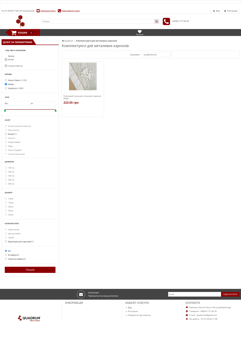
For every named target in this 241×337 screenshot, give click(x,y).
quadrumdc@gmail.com (207, 315)
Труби (9, 237)
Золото (10, 138)
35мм (9, 214)
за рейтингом (150, 54)
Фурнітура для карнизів (21, 241)
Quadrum (15, 88)
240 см (9, 175)
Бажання (139, 32)
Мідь (9, 146)
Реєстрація (131, 311)
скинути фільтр (15, 65)
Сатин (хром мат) (15, 154)
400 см (9, 183)
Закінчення (12, 229)
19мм (9, 202)
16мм (9, 198)
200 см (9, 171)
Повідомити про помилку (138, 315)
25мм (9, 210)
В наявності (12, 255)
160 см (9, 167)
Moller (11, 59)
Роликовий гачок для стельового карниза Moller (82, 97)
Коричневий (12, 142)
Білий (12, 134)
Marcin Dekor (17, 80)
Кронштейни (13, 233)
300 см (9, 179)
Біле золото (12, 130)
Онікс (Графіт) (13, 150)
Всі (8, 251)
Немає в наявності (15, 259)
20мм (9, 206)
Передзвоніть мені (71, 10)
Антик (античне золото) (18, 126)
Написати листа (47, 10)
